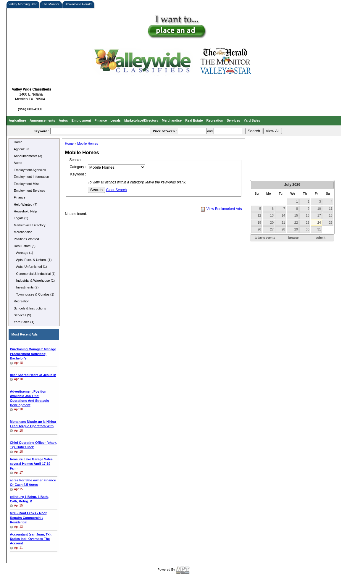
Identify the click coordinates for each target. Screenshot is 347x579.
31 (319, 229)
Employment (81, 120)
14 (283, 215)
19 (259, 222)
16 (307, 215)
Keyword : (78, 174)
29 (296, 229)
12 (259, 215)
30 (307, 229)
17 (319, 215)
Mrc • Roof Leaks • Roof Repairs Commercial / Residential (28, 517)
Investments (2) (27, 287)
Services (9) (22, 315)
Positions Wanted (26, 239)
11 (331, 208)
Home (18, 142)
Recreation (214, 120)
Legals (115, 120)
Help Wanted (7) (26, 204)
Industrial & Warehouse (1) (35, 280)
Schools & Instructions (30, 308)
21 (283, 222)
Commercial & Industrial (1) (36, 273)
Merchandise (172, 120)
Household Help (25, 211)
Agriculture (17, 120)
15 (296, 215)
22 (296, 222)
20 (272, 222)
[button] (265, 238)
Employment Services (29, 190)
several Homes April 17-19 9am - (31, 463)
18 (331, 215)
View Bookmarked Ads (221, 209)
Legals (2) (21, 218)
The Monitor (50, 4)
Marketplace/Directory (141, 120)
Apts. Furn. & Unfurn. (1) (34, 260)
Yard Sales (252, 120)
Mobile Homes (87, 143)
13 (272, 215)
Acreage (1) (24, 252)
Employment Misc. (27, 184)
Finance (101, 120)
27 (272, 229)
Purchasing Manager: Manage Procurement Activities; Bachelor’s (33, 353)
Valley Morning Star (23, 4)
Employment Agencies (30, 170)
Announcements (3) (28, 156)
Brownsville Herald (77, 4)
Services (233, 120)
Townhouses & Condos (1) (35, 294)
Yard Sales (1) (24, 322)
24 (319, 222)
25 (331, 222)
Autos (63, 120)
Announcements (42, 120)
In (33, 375)
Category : (78, 167)
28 (283, 229)
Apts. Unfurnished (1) (31, 266)
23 (307, 222)
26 (259, 229)
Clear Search (116, 190)
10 (319, 208)
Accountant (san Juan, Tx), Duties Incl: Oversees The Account (31, 539)
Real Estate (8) (24, 246)
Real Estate (194, 120)
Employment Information (31, 176)
